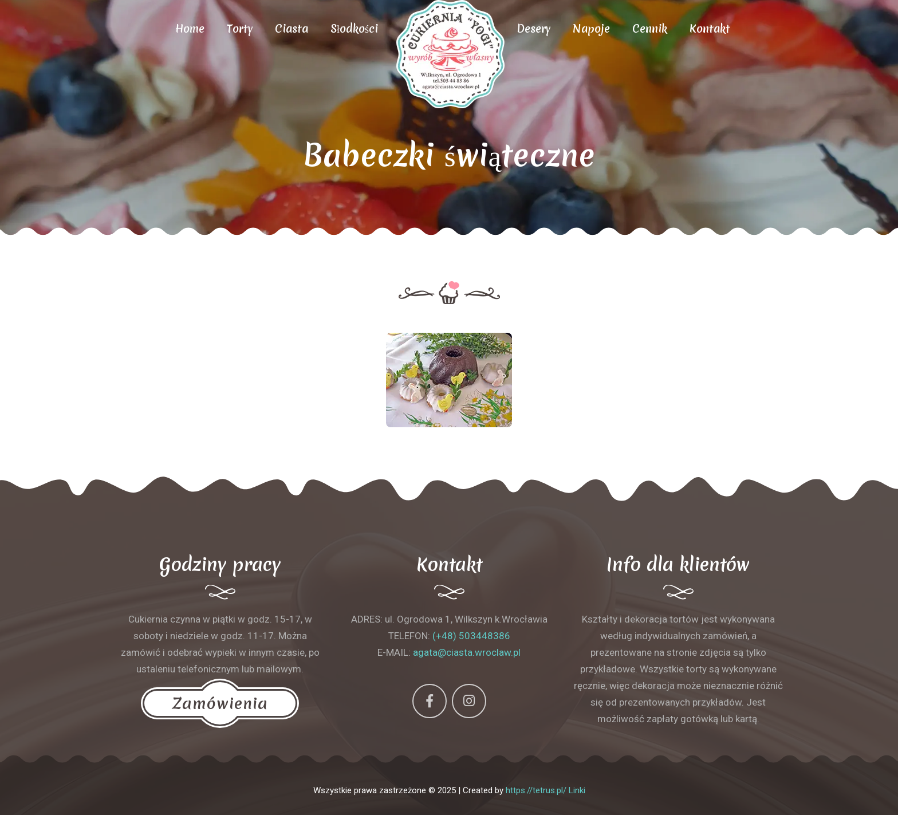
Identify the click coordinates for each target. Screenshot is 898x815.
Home (189, 28)
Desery (533, 28)
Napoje (591, 28)
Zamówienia (220, 703)
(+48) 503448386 (471, 635)
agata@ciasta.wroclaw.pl (467, 652)
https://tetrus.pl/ (536, 790)
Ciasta (291, 28)
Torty (240, 28)
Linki (577, 790)
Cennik (649, 28)
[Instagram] (469, 701)
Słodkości (354, 28)
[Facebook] (429, 701)
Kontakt (710, 28)
